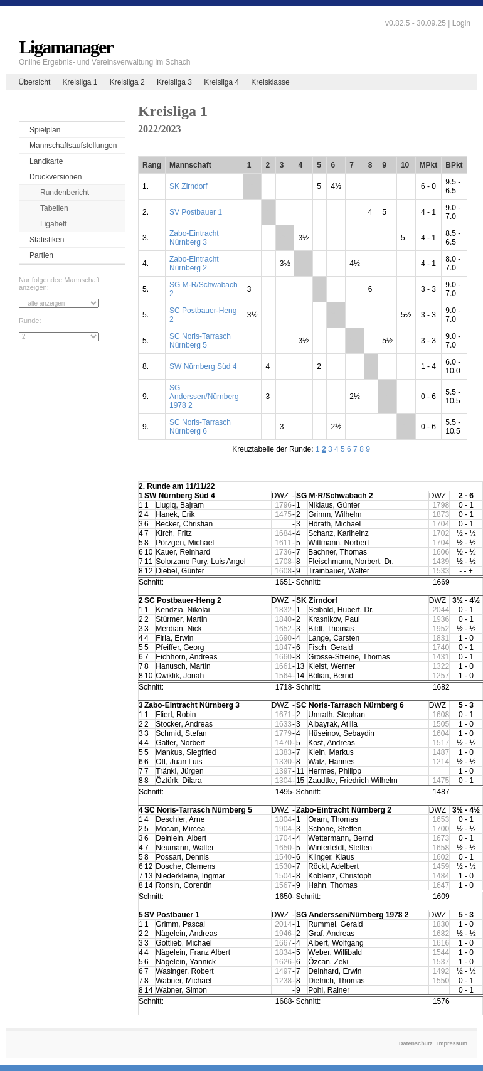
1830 (440, 924)
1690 (283, 638)
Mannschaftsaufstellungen (73, 145)
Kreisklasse (270, 82)
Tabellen (54, 208)
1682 (440, 933)
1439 (440, 561)
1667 (283, 943)
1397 (283, 771)
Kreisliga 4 (221, 82)
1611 (283, 542)
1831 (440, 638)
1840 (283, 619)
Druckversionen (55, 177)
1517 (440, 742)
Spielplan (44, 129)
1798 (440, 505)
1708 (283, 561)
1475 (283, 514)
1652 (283, 628)
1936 (440, 619)
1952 (440, 628)
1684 (283, 533)
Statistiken (46, 239)
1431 (440, 657)
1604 (440, 733)
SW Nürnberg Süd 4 (202, 366)
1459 (440, 866)
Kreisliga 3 (174, 82)
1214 (440, 761)
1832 (283, 609)
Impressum (452, 1043)
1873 (440, 514)
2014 (283, 924)
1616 (440, 943)
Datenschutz (416, 1043)
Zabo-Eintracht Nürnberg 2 (194, 263)
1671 (283, 714)
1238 (283, 980)
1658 (440, 847)
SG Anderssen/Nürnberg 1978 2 (204, 396)
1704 (440, 524)
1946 (283, 933)
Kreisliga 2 (127, 82)
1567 (283, 885)
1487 (440, 752)
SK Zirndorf (188, 186)
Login (461, 23)
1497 (283, 971)
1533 (440, 571)
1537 (440, 961)
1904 (283, 828)
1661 (283, 666)
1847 (283, 647)
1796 (283, 505)
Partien (41, 255)
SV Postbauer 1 (195, 212)
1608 (283, 571)
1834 (283, 952)
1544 (440, 952)
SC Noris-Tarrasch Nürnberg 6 (200, 426)
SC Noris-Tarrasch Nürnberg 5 (200, 340)
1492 (440, 971)
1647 (440, 885)
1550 (440, 980)
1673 (440, 838)
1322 (440, 666)
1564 (283, 675)
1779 (283, 733)
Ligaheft (53, 224)
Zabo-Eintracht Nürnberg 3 (194, 238)
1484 (440, 875)
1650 (283, 847)
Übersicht (35, 82)
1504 (283, 875)
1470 (283, 742)
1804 (283, 819)
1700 (440, 828)
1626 (283, 961)
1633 (283, 724)
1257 (440, 675)
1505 (440, 724)
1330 (283, 761)
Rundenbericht (64, 192)
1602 (440, 857)
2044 (440, 609)
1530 (283, 866)
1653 (440, 819)
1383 (283, 752)
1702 (440, 533)
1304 (283, 780)
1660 (283, 657)
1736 (283, 552)
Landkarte (46, 161)
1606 (440, 552)
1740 (440, 647)
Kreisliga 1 (79, 82)
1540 (283, 857)
